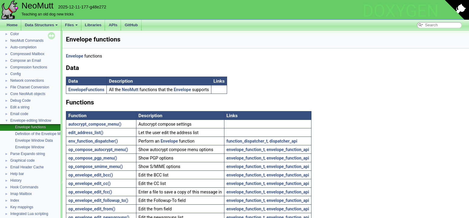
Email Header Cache (27, 167)
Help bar (17, 174)
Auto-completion (23, 47)
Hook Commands (24, 187)
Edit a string (19, 107)
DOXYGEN (400, 11)
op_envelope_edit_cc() (89, 183)
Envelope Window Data (34, 140)
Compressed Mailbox (27, 54)
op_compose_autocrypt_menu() (98, 149)
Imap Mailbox (21, 194)
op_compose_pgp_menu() (92, 158)
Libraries (93, 25)
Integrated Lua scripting (29, 214)
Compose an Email (25, 60)
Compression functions (28, 67)
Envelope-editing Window (30, 120)
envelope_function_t (245, 149)
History (15, 180)
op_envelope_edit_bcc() (90, 175)
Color (14, 34)
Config (15, 74)
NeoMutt (130, 89)
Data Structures (41, 25)
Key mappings (21, 207)
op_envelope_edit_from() (91, 208)
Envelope (74, 56)
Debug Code (20, 100)
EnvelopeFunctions (86, 89)
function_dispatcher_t (247, 141)
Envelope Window (29, 147)
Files (71, 25)
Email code (19, 114)
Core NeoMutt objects (27, 94)
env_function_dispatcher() (93, 141)
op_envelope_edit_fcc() (90, 192)
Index (14, 200)
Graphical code (22, 160)
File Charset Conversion (29, 87)
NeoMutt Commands (27, 40)
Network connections (27, 80)
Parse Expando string (27, 154)
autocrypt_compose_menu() (95, 124)
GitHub (131, 25)
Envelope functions (30, 127)
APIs (113, 25)
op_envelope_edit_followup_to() (98, 200)
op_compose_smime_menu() (95, 166)
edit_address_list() (85, 132)
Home (12, 25)
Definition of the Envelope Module (42, 134)
